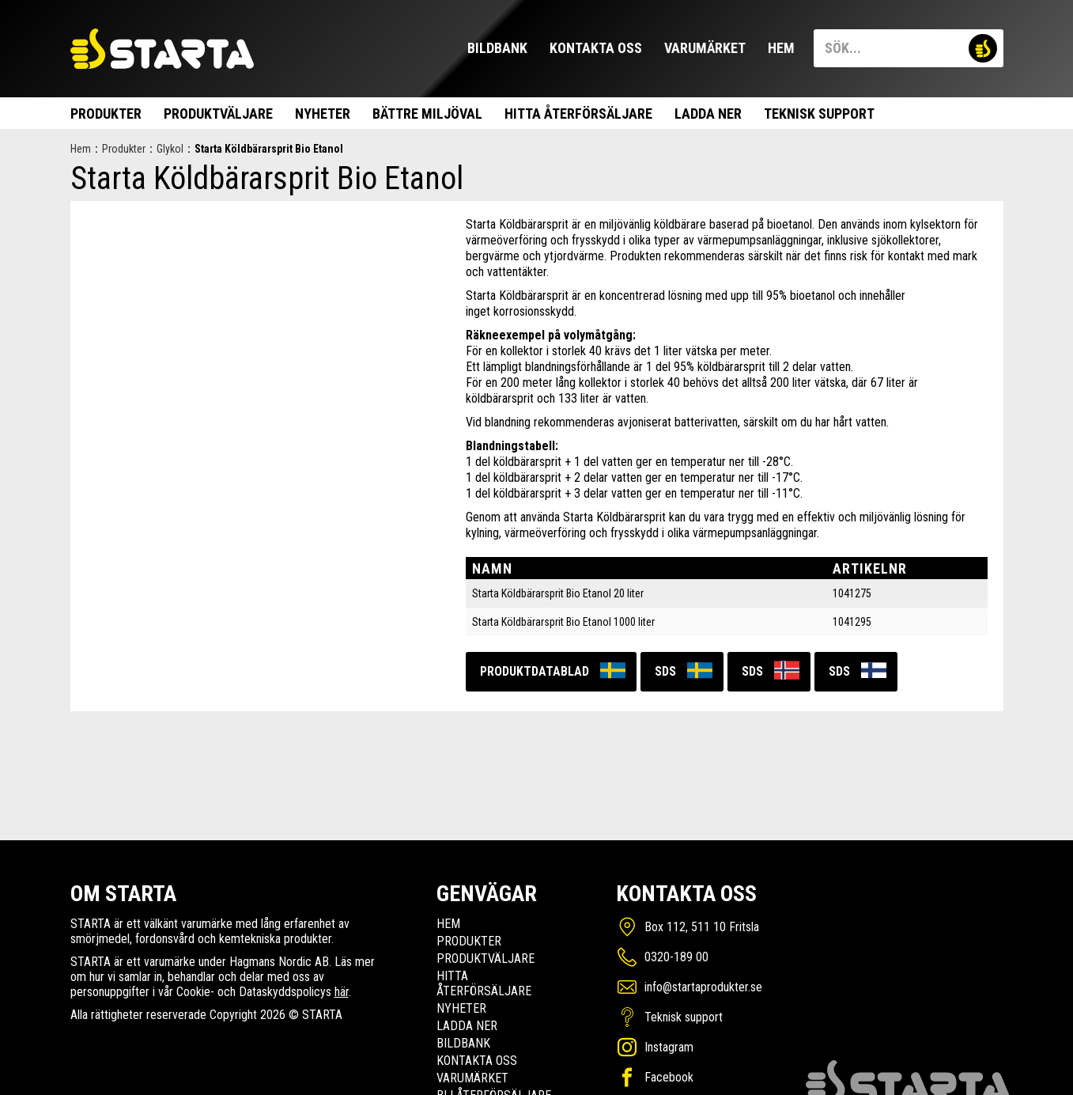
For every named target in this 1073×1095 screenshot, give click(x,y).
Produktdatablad (534, 671)
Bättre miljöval (427, 113)
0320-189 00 (676, 956)
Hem (781, 48)
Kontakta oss (596, 48)
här (341, 991)
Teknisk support (819, 113)
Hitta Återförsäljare (578, 113)
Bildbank (497, 48)
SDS (665, 671)
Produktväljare (218, 113)
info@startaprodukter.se (703, 987)
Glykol (170, 148)
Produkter (106, 113)
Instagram (668, 1047)
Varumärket (705, 48)
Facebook (668, 1077)
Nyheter (322, 113)
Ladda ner (708, 113)
